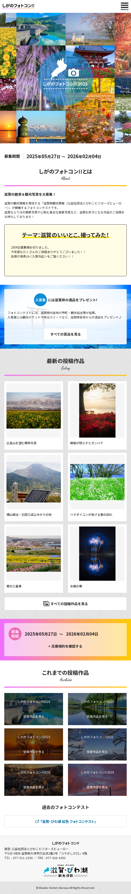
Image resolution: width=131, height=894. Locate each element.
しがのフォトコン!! (65, 843)
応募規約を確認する (66, 646)
